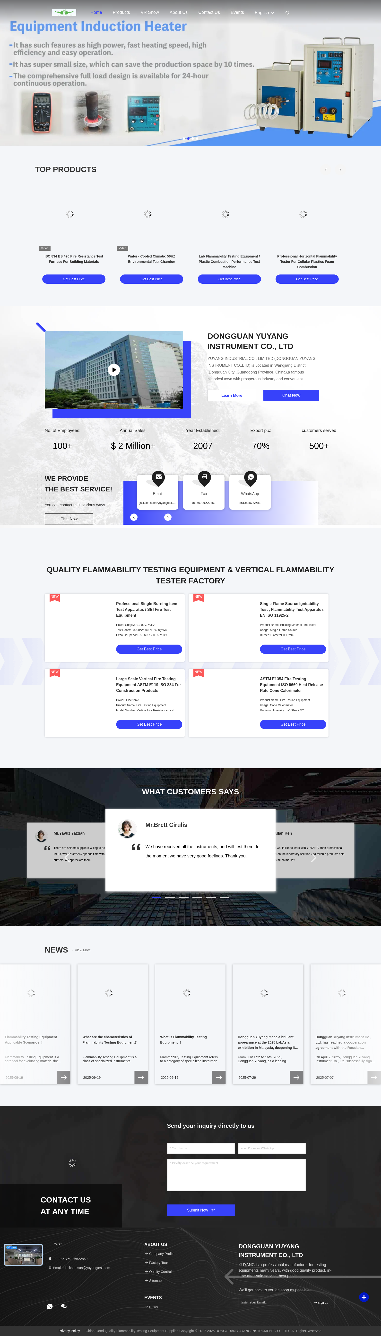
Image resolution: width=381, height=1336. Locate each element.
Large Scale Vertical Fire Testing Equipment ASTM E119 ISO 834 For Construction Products (148, 685)
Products (121, 12)
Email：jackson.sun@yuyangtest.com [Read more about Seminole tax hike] (79, 1268)
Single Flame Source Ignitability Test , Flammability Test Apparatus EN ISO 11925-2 (292, 609)
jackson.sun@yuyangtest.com (158, 503)
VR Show (150, 12)
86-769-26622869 (204, 503)
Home (96, 12)
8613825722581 (250, 503)
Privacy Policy (69, 1331)
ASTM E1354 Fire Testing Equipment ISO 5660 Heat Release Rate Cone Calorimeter (291, 685)
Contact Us (209, 12)
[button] (340, 169)
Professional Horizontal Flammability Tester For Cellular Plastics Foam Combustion (307, 261)
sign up (320, 1302)
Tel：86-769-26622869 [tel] (67, 1259)
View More (81, 950)
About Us (179, 12)
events (237, 12)
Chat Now (69, 519)
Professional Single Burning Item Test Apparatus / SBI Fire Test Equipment (146, 609)
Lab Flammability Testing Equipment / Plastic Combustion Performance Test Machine (229, 261)
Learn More (231, 395)
